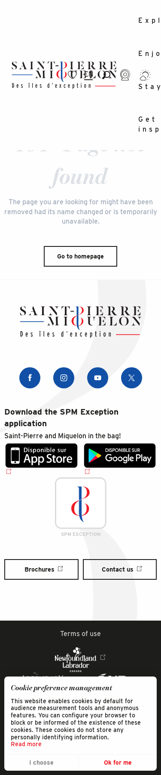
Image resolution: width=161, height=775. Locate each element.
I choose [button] (41, 762)
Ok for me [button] (118, 762)
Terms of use (80, 634)
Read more (26, 744)
